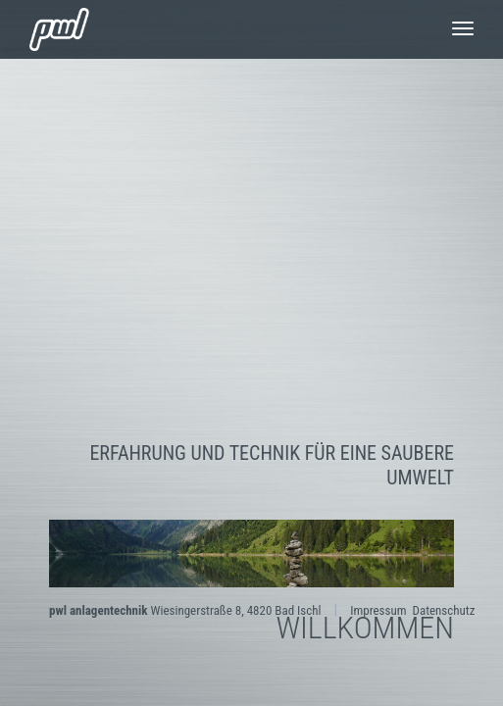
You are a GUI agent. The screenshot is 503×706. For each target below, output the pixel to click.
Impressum (378, 610)
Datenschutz (443, 610)
